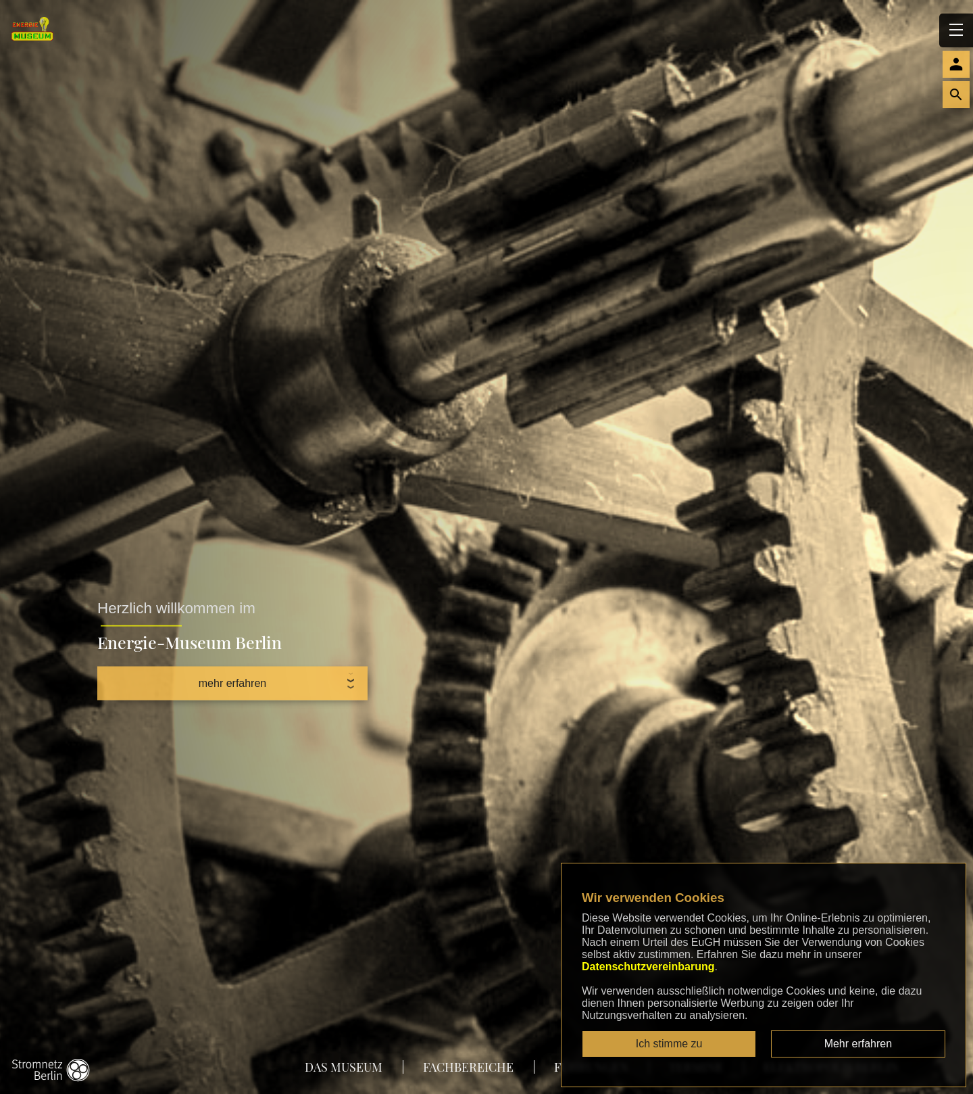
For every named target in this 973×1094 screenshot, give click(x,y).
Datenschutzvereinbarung (648, 966)
